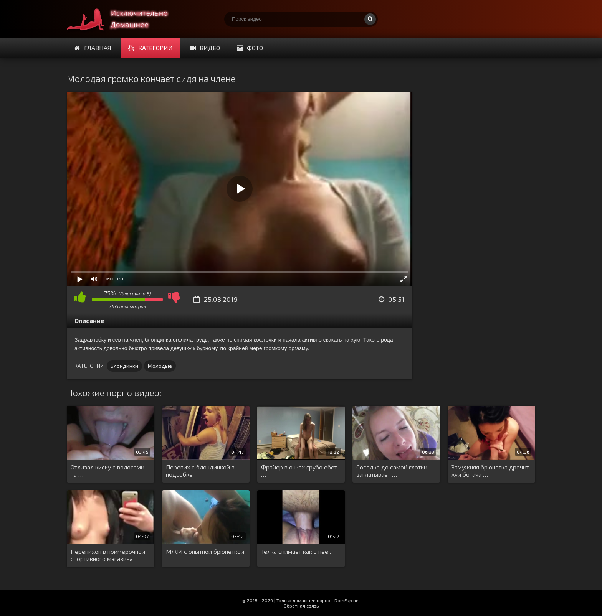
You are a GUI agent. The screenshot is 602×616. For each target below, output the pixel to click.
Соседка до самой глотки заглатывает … (391, 470)
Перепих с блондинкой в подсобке (200, 470)
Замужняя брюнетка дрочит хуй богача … (490, 470)
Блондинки (124, 365)
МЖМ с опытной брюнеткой (205, 551)
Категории (150, 47)
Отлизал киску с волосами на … (107, 470)
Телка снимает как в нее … (298, 551)
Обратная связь (301, 605)
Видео (205, 47)
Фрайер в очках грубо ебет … (299, 470)
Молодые (160, 365)
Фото (250, 47)
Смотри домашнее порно (124, 19)
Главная (92, 47)
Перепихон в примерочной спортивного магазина (108, 555)
